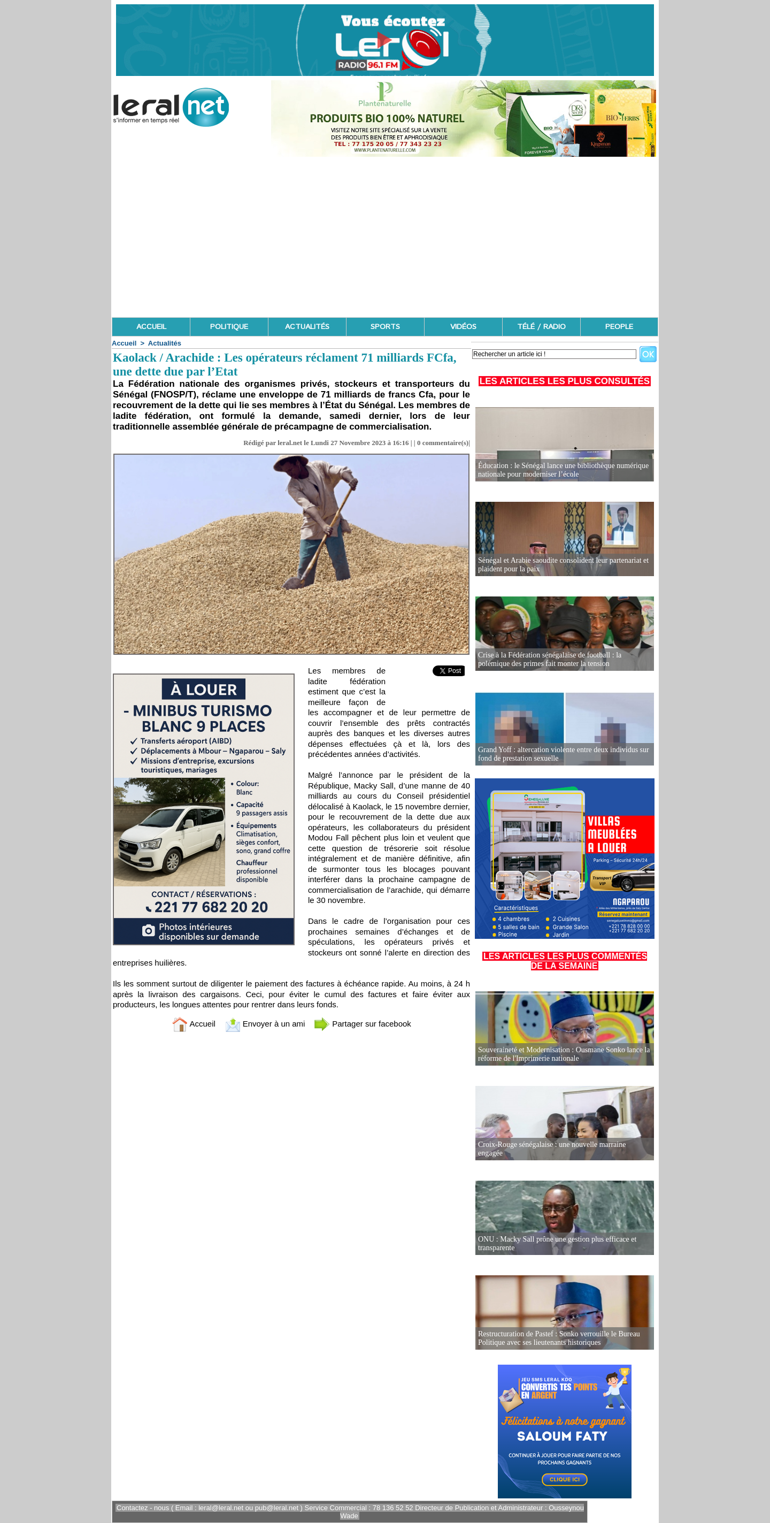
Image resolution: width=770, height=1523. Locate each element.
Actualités (164, 343)
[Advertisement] (385, 237)
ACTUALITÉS (307, 327)
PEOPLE (619, 327)
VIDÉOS (463, 327)
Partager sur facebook (362, 1023)
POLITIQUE (229, 327)
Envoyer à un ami (265, 1023)
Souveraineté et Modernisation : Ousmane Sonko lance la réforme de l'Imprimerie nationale (564, 1054)
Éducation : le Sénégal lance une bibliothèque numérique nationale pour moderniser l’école (563, 470)
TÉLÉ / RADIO (541, 327)
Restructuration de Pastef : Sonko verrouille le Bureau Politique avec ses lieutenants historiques (559, 1338)
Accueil (124, 343)
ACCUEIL (151, 327)
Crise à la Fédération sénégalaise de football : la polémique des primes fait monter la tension (549, 659)
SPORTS (385, 327)
